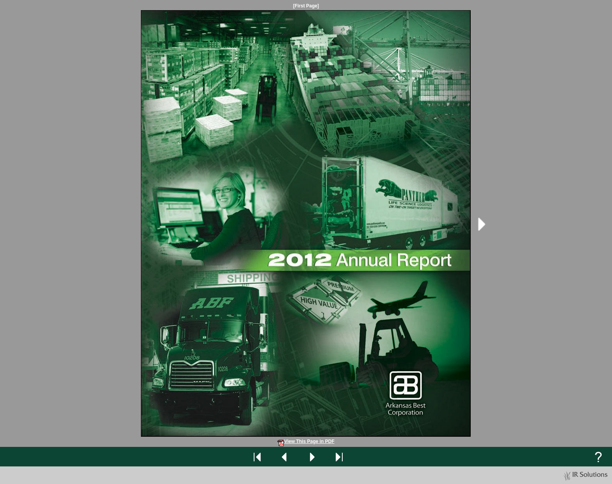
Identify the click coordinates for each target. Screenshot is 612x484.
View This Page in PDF (306, 441)
